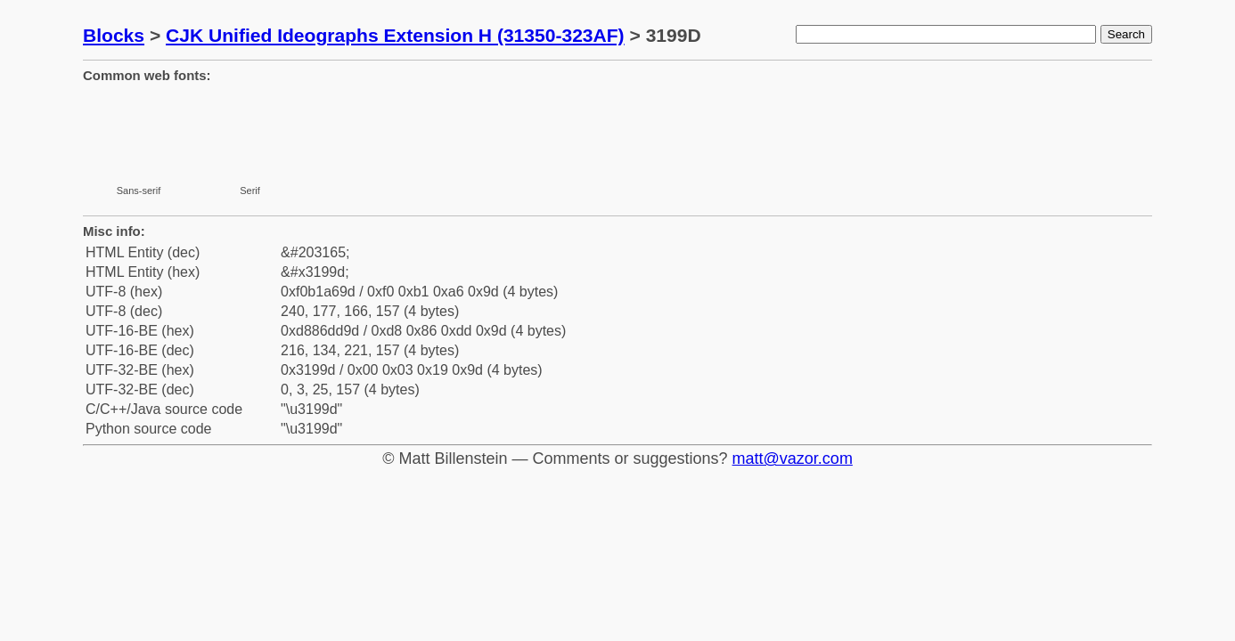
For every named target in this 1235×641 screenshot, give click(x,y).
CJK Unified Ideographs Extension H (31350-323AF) (395, 35)
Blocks (113, 35)
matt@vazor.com (792, 458)
